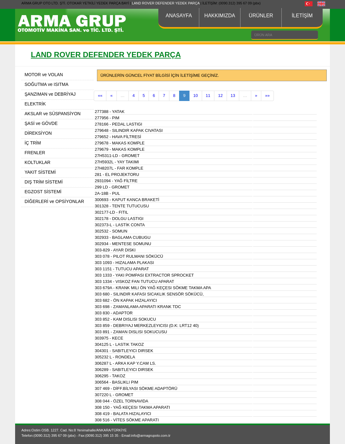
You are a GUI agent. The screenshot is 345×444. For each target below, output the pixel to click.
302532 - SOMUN (111, 231)
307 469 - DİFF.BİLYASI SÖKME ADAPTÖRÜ (136, 388)
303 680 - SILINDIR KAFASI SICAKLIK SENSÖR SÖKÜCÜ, (149, 294)
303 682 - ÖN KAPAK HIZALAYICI (126, 300)
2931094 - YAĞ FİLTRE (116, 180)
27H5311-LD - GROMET (117, 155)
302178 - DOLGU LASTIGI (119, 218)
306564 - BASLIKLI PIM (116, 382)
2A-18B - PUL (107, 193)
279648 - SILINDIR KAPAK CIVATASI (129, 130)
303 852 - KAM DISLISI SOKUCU (125, 319)
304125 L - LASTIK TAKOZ (119, 344)
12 (220, 95)
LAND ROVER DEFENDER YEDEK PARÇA (166, 3)
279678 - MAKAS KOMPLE (119, 143)
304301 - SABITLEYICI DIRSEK (124, 350)
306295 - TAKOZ (110, 376)
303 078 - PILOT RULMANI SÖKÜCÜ (129, 256)
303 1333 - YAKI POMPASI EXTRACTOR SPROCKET (144, 275)
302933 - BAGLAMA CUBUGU (122, 237)
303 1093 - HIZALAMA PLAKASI (124, 262)
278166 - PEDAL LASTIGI (118, 124)
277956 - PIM (107, 117)
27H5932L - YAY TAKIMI (117, 162)
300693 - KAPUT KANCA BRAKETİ (127, 199)
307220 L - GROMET (114, 394)
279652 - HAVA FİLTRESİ (118, 136)
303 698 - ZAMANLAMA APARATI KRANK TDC (138, 306)
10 (195, 95)
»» (267, 95)
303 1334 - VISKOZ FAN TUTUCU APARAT (134, 281)
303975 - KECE (109, 338)
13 (233, 95)
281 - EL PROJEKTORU (117, 174)
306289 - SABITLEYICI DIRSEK (124, 369)
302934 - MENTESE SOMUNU (123, 243)
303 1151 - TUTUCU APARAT (122, 269)
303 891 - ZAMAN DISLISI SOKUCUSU (131, 331)
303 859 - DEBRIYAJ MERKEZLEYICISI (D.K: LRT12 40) (147, 325)
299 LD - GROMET (112, 187)
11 (208, 95)
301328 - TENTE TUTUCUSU (122, 206)
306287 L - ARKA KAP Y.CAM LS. (125, 363)
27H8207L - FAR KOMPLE (119, 168)
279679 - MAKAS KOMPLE (119, 149)
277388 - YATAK (109, 111)
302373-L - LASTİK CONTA (120, 224)
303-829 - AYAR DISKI (115, 250)
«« (100, 95)
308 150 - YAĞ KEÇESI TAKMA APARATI (132, 407)
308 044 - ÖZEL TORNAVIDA (121, 401)
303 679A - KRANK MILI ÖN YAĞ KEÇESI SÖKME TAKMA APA (153, 287)
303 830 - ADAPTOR (114, 313)
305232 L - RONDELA (115, 357)
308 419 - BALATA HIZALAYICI (123, 413)
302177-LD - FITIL (111, 212)
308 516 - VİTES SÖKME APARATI (127, 420)
